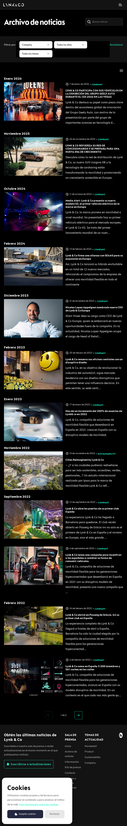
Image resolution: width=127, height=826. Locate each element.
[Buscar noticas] (104, 22)
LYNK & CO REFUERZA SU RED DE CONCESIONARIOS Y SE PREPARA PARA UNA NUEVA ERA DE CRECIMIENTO (92, 148)
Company (97, 84)
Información (72, 761)
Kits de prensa (73, 767)
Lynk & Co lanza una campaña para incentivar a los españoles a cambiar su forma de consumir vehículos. (93, 558)
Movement (91, 746)
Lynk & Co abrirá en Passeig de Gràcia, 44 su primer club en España (92, 616)
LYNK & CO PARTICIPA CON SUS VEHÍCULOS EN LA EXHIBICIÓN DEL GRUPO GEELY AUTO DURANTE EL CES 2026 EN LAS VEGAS (94, 93)
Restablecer (116, 44)
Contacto (70, 772)
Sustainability (107, 453)
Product (89, 751)
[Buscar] (89, 22)
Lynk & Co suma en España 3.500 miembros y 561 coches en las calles (92, 668)
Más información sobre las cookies (38, 804)
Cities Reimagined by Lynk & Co (84, 459)
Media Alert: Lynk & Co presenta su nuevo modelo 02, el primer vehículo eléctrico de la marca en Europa (92, 203)
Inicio (68, 746)
